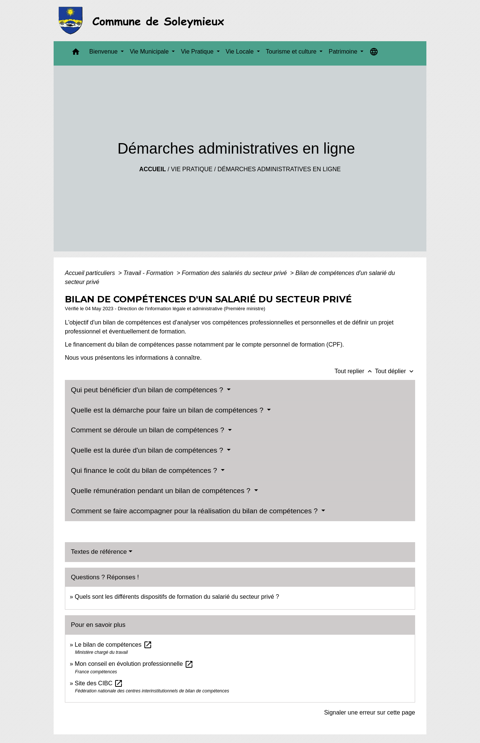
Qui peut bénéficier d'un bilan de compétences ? (148, 390)
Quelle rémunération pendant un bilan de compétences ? (161, 491)
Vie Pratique (192, 169)
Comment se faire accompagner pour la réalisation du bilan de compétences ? (195, 511)
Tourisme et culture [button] (292, 51)
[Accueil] (143, 20)
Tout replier (354, 371)
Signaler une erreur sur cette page (369, 712)
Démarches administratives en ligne (279, 169)
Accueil (152, 169)
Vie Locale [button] (240, 51)
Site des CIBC (99, 683)
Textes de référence (99, 551)
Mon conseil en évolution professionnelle (134, 664)
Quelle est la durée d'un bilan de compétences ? (148, 450)
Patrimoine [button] (343, 51)
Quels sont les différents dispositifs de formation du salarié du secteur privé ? (177, 597)
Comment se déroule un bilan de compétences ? (148, 430)
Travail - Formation (149, 273)
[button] (75, 53)
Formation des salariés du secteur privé (235, 273)
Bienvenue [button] (104, 51)
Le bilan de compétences (113, 644)
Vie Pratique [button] (198, 51)
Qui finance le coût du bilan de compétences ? (145, 470)
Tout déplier (395, 371)
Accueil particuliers (91, 273)
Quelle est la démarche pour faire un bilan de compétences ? (168, 410)
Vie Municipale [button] (150, 51)
